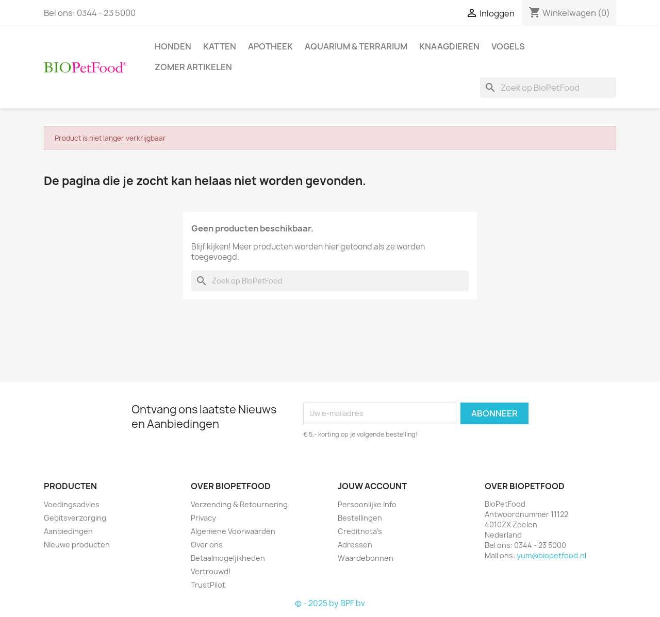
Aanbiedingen (68, 531)
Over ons (207, 544)
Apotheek (270, 46)
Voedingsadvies (72, 504)
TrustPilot (208, 585)
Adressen (355, 544)
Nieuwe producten (77, 544)
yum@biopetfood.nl (551, 555)
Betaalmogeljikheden (228, 558)
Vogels (508, 46)
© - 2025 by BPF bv (330, 603)
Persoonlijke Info (367, 504)
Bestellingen (360, 518)
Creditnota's (360, 531)
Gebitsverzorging (75, 518)
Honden (173, 46)
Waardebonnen (365, 558)
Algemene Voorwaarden (233, 531)
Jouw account (372, 486)
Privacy (203, 518)
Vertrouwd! (211, 571)
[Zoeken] (548, 87)
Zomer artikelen (193, 67)
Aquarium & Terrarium (356, 46)
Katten (219, 46)
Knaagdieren (449, 46)
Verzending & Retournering (239, 504)
